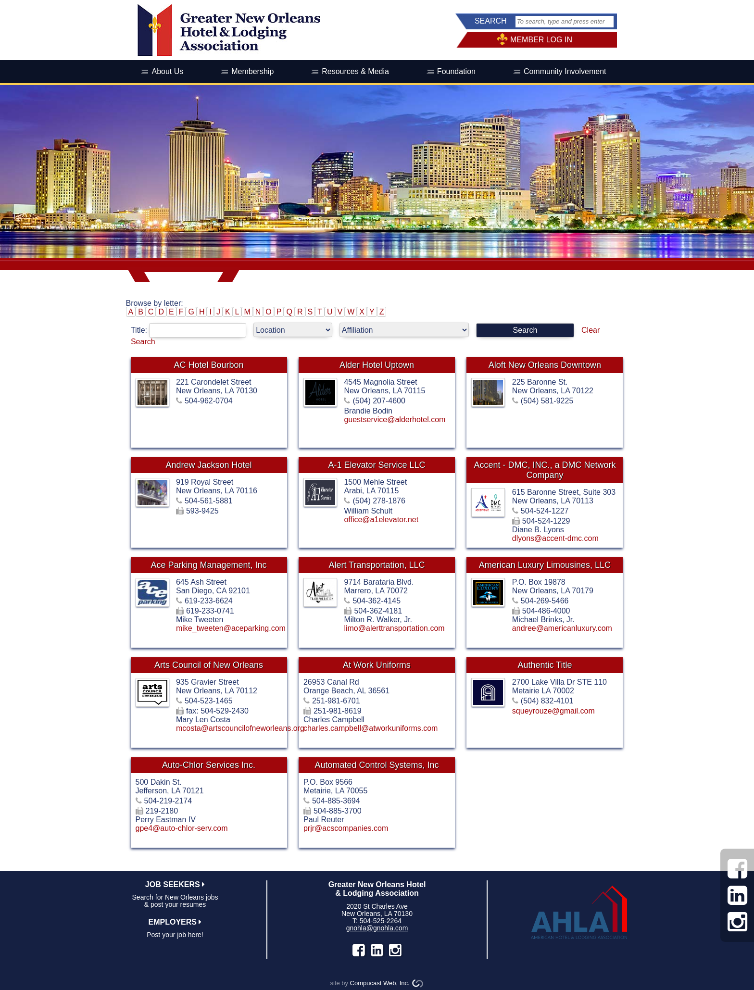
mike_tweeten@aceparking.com (231, 628)
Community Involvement (565, 71)
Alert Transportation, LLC (376, 565)
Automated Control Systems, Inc (376, 765)
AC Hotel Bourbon (208, 365)
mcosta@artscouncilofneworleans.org (240, 728)
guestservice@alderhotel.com (394, 419)
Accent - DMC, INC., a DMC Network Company (545, 470)
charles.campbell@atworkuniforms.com (370, 728)
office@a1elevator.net (381, 519)
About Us (167, 71)
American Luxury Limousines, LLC (545, 565)
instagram (395, 950)
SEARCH (491, 21)
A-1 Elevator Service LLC (376, 465)
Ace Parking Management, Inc (208, 565)
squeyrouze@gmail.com (553, 711)
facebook (359, 950)
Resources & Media (355, 71)
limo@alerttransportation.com (394, 628)
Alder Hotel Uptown (376, 365)
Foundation (456, 71)
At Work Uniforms (377, 665)
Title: (192, 330)
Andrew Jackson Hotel (208, 465)
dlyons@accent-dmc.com (555, 538)
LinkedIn (377, 950)
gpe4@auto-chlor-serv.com (182, 828)
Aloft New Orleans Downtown (545, 365)
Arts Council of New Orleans (208, 665)
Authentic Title (544, 665)
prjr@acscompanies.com (345, 828)
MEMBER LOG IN (541, 40)
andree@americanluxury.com (562, 628)
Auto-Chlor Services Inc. (208, 765)
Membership (252, 71)
